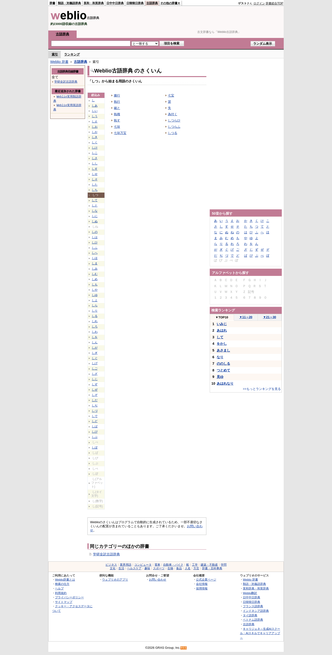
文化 (113, 568)
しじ (95, 379)
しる (95, 316)
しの (95, 232)
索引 (55, 54)
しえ (95, 121)
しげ (95, 363)
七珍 (117, 126)
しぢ (95, 405)
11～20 (245, 317)
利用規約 (61, 592)
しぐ (95, 358)
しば (95, 426)
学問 (224, 564)
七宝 (171, 95)
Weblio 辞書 (59, 62)
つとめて (223, 370)
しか (95, 132)
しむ (95, 274)
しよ (95, 300)
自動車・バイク (173, 564)
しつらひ (174, 120)
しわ (95, 332)
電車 (157, 564)
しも (95, 284)
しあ (95, 105)
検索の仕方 (62, 583)
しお (95, 126)
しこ (95, 153)
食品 (179, 568)
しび (95, 431)
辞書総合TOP (274, 3)
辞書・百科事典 (212, 568)
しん (95, 342)
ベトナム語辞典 (253, 619)
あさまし (223, 350)
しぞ (95, 395)
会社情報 (202, 583)
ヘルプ (59, 588)
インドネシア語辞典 (256, 610)
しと (95, 205)
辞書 (52, 3)
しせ (95, 174)
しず (95, 384)
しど (95, 421)
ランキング (72, 54)
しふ (95, 247)
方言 (196, 568)
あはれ (222, 330)
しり (95, 310)
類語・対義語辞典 (69, 3)
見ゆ (220, 377)
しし (95, 163)
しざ (95, 374)
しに (95, 216)
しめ (95, 279)
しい (95, 111)
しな (95, 210)
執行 (117, 101)
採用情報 (202, 588)
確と (117, 108)
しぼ (95, 447)
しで (95, 416)
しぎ (95, 353)
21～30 (269, 317)
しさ (95, 158)
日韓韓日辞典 (135, 3)
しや (95, 289)
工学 (195, 564)
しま (95, 263)
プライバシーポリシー (69, 597)
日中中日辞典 (115, 3)
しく (95, 142)
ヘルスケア (134, 568)
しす (95, 168)
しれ (95, 321)
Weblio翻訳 (250, 592)
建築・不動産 (209, 564)
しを (95, 337)
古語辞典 (152, 3)
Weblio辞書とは (65, 579)
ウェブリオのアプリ (115, 579)
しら (95, 305)
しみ (95, 268)
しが (95, 347)
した (95, 184)
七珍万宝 (120, 133)
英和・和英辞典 (94, 3)
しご (95, 368)
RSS (184, 648)
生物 (170, 568)
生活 (121, 568)
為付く (172, 114)
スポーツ (159, 568)
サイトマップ (63, 601)
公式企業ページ (206, 579)
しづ (95, 410)
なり (220, 357)
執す (117, 120)
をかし (222, 344)
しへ (95, 253)
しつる (172, 133)
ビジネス (111, 564)
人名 (188, 568)
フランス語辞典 (253, 606)
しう (95, 116)
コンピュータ (143, 564)
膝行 (117, 95)
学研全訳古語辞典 (106, 554)
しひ (95, 242)
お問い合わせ (157, 579)
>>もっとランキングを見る (262, 389)
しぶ (95, 437)
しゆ (95, 295)
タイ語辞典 (250, 615)
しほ (95, 258)
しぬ (95, 221)
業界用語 (125, 564)
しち (95, 190)
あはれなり (225, 383)
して (95, 200)
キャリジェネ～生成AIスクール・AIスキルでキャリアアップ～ (260, 633)
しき (95, 137)
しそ (95, 179)
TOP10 (221, 317)
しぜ (95, 389)
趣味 (147, 568)
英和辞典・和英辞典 (256, 588)
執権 (117, 114)
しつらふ (174, 126)
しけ (95, 147)
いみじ (222, 324)
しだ (95, 400)
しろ (95, 326)
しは (95, 237)
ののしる (223, 363)
